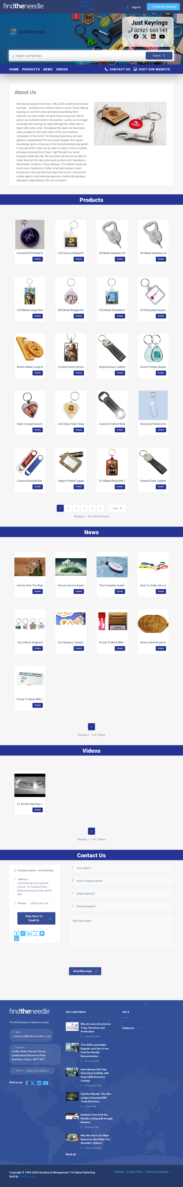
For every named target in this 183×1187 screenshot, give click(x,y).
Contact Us (117, 69)
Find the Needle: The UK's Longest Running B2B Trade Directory (96, 1097)
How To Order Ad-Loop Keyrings (160, 585)
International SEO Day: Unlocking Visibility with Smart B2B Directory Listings (95, 1075)
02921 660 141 (148, 30)
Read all (73, 1154)
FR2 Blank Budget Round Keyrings (78, 310)
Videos (62, 69)
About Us (63, 6)
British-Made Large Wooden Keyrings (40, 367)
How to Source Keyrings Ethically (78, 585)
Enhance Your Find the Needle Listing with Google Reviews (97, 1118)
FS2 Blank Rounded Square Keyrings (121, 310)
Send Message (85, 971)
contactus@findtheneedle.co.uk (32, 1036)
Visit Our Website (152, 69)
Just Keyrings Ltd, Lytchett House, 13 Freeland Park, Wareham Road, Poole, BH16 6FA (34, 889)
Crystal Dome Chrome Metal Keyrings (81, 367)
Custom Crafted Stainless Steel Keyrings (124, 424)
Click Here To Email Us (38, 918)
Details (37, 259)
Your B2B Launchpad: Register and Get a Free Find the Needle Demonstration (95, 1050)
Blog (75, 6)
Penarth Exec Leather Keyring (158, 480)
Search (159, 55)
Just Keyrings (149, 22)
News (48, 69)
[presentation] (93, 957)
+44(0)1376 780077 (37, 1070)
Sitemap (119, 1171)
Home (50, 6)
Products (31, 69)
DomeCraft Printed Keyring (33, 253)
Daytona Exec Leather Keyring (117, 367)
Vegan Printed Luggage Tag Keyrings (81, 480)
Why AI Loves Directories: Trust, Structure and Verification (96, 1028)
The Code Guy (27, 1176)
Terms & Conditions (157, 1171)
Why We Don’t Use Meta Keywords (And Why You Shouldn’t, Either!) (95, 1139)
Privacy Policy (134, 1171)
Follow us (131, 1028)
